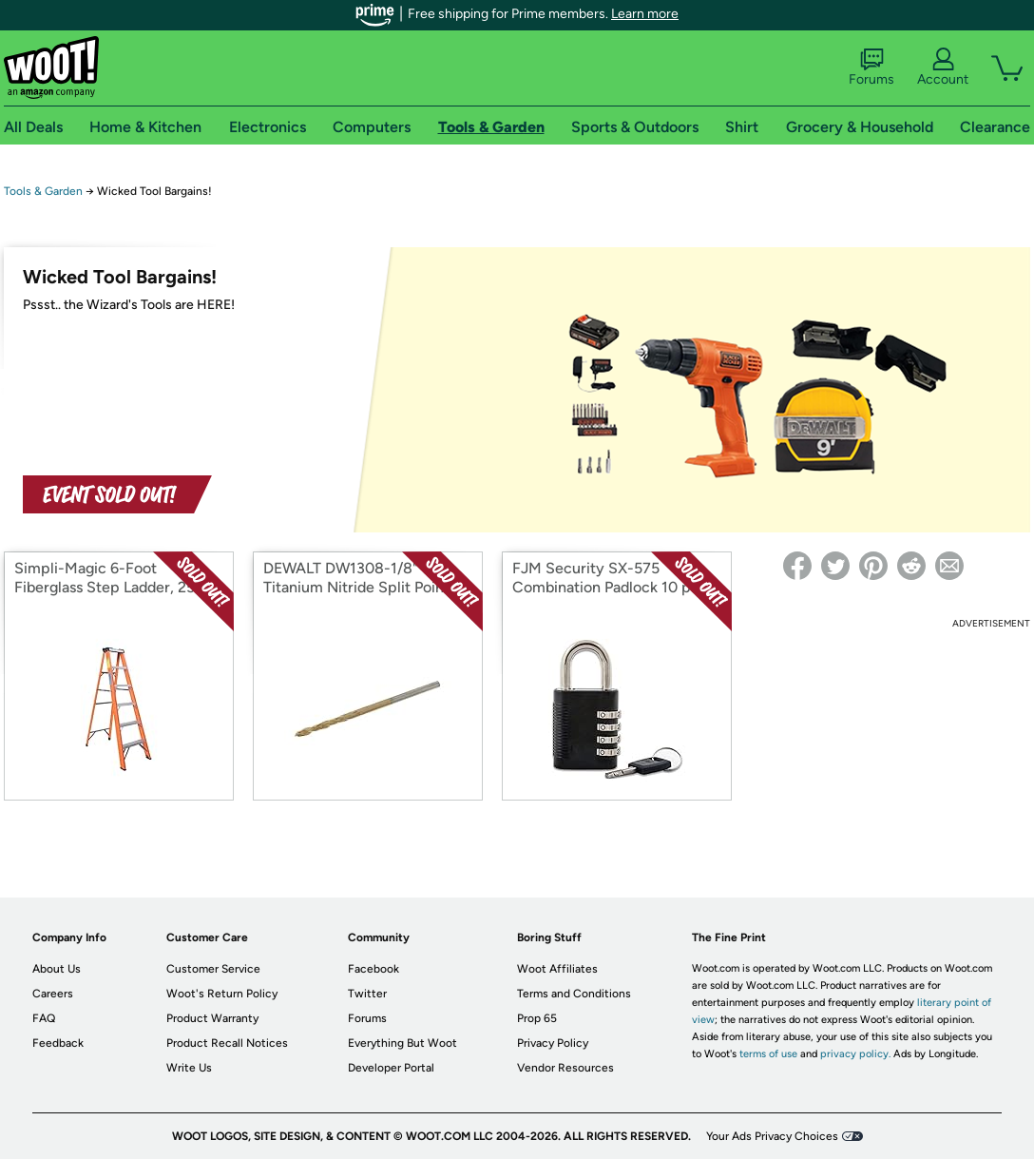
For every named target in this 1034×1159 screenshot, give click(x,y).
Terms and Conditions (574, 993)
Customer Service (213, 968)
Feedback (58, 1043)
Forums (871, 67)
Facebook (373, 968)
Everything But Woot (402, 1043)
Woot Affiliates (557, 968)
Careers (52, 993)
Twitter (367, 993)
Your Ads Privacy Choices (772, 1136)
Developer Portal (391, 1067)
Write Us (189, 1067)
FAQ (43, 1018)
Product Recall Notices (227, 1043)
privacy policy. (855, 1054)
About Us (56, 968)
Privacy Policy (552, 1043)
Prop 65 (537, 1018)
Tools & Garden (43, 191)
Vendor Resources (565, 1067)
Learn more (645, 14)
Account (942, 67)
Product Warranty (212, 1018)
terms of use (768, 1054)
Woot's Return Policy (222, 993)
